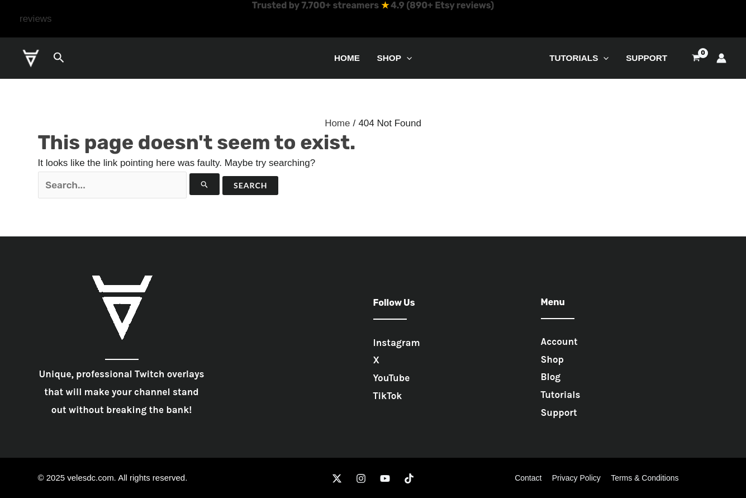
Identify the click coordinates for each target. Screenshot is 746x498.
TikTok (387, 395)
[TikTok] (409, 478)
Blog (551, 376)
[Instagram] (361, 478)
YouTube (391, 377)
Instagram (396, 342)
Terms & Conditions (642, 477)
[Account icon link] (721, 58)
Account (559, 341)
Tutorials (579, 58)
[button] (36, 19)
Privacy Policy (576, 477)
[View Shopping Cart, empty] (696, 58)
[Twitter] (337, 478)
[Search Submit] (204, 184)
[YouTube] (385, 478)
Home (347, 58)
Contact (530, 477)
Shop (394, 58)
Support (646, 58)
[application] (406, 58)
